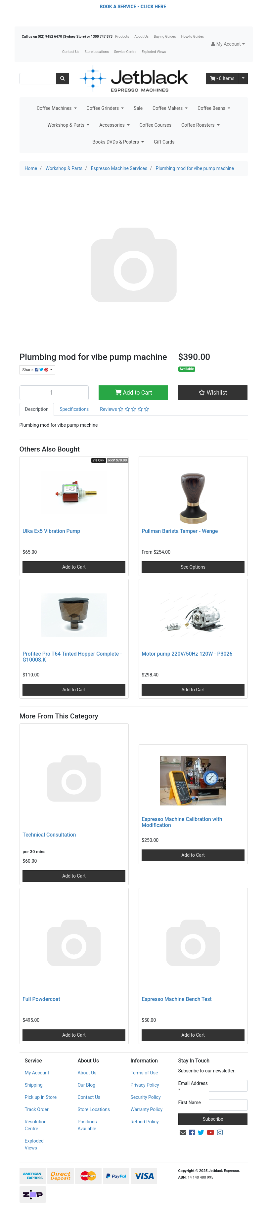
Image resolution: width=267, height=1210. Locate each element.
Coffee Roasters (198, 125)
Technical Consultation (49, 835)
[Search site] (62, 78)
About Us (141, 36)
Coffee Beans (212, 108)
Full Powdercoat (41, 999)
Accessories (112, 125)
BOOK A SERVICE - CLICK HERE (133, 6)
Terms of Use (144, 1072)
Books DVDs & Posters (116, 142)
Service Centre (125, 52)
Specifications (74, 409)
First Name (189, 1102)
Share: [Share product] (35, 369)
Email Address (193, 1087)
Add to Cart (133, 392)
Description (37, 409)
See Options (193, 567)
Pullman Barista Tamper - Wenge (180, 531)
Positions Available (87, 1125)
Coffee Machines (55, 108)
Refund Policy (144, 1121)
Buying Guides (165, 36)
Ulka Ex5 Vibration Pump (51, 531)
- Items (222, 78)
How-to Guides (192, 36)
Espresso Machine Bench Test (176, 999)
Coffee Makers (168, 108)
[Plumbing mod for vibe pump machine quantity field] (54, 392)
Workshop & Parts (66, 125)
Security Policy (145, 1097)
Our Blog (86, 1085)
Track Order (37, 1109)
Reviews (124, 409)
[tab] (37, 409)
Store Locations (96, 52)
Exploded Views (154, 52)
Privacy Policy (144, 1085)
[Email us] (183, 1133)
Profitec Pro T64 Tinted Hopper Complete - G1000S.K (72, 657)
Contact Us (70, 52)
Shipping (34, 1085)
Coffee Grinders (103, 108)
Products (122, 36)
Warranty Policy (146, 1109)
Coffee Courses (155, 125)
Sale (138, 108)
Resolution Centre (36, 1125)
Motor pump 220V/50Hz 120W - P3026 (187, 654)
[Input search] (38, 78)
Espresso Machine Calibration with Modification (182, 822)
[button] (227, 44)
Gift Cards (164, 142)
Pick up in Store (41, 1097)
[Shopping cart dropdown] (243, 78)
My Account (37, 1072)
